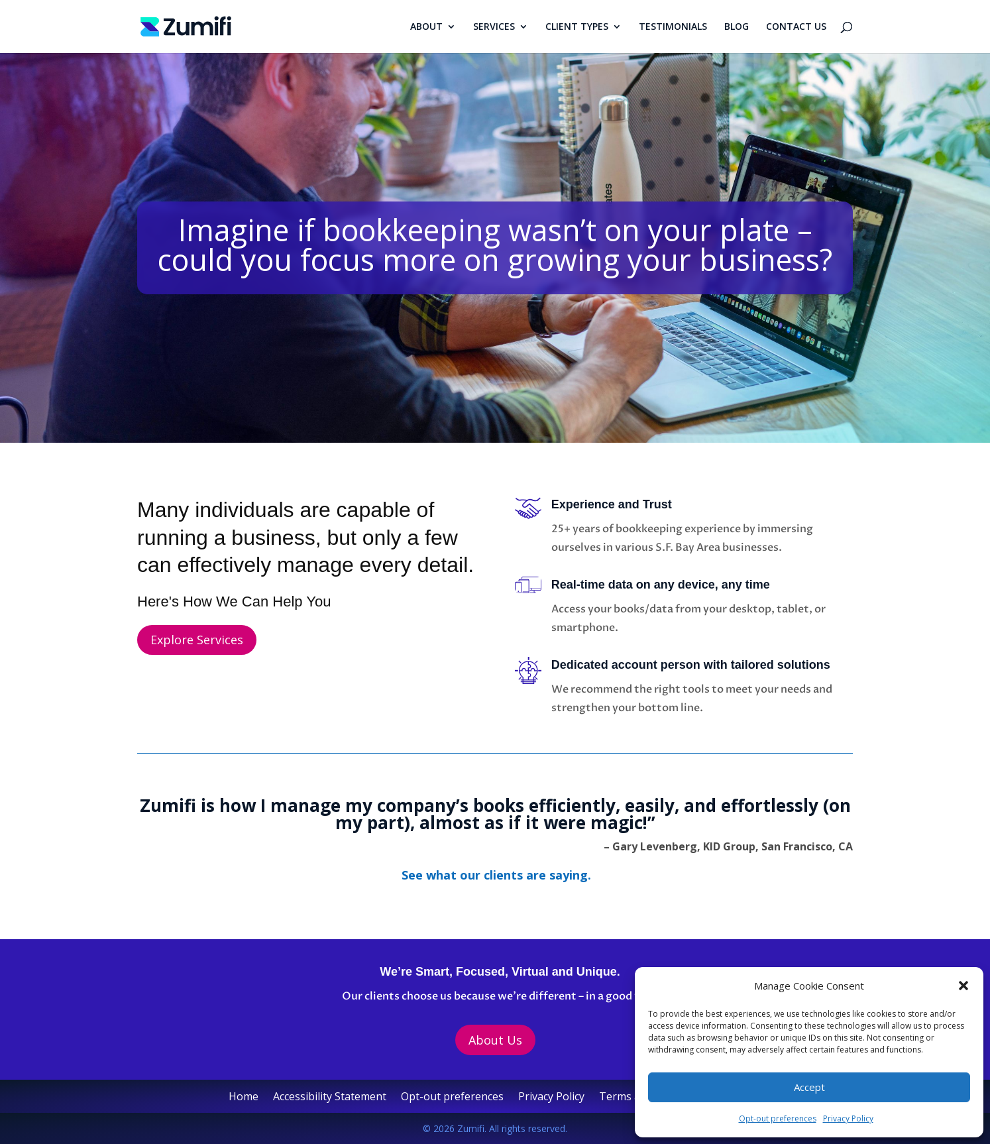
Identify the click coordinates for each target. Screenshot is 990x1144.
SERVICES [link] (494, 27)
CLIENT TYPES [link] (576, 27)
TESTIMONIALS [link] (673, 27)
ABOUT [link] (426, 27)
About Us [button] (495, 1040)
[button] (963, 985)
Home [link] (243, 1098)
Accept (809, 1087)
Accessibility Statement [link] (329, 1098)
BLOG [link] (736, 27)
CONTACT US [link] (796, 27)
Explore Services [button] (196, 640)
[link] (186, 25)
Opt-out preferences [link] (777, 1118)
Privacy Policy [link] (848, 1118)
